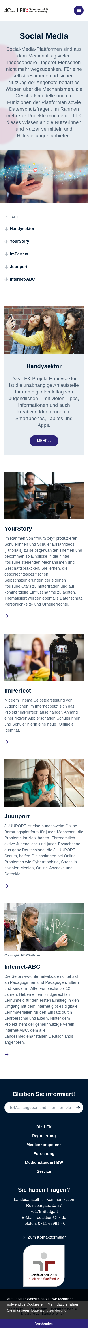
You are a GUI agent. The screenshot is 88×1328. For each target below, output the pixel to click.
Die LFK (44, 1127)
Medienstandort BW (44, 1162)
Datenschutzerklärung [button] (48, 1310)
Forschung (44, 1153)
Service (44, 1171)
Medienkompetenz (44, 1145)
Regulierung (44, 1136)
